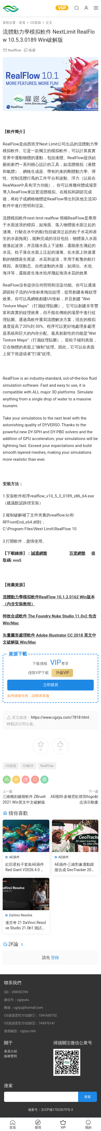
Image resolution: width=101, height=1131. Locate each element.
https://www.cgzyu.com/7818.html (60, 717)
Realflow (14, 50)
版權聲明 (10, 1056)
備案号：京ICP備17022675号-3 (50, 1110)
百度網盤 (77, 553)
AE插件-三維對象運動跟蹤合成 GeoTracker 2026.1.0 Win (74, 867)
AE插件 (14, 857)
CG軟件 (28, 766)
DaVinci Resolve (20, 915)
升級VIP (62, 673)
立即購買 (50, 685)
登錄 (55, 957)
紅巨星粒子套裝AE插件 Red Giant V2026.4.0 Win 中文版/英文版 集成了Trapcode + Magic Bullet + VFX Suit (25, 867)
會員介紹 (10, 1051)
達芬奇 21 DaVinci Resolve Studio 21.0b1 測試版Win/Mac (25, 925)
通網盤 (41, 553)
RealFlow (47, 766)
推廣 (32, 50)
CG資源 (10, 766)
